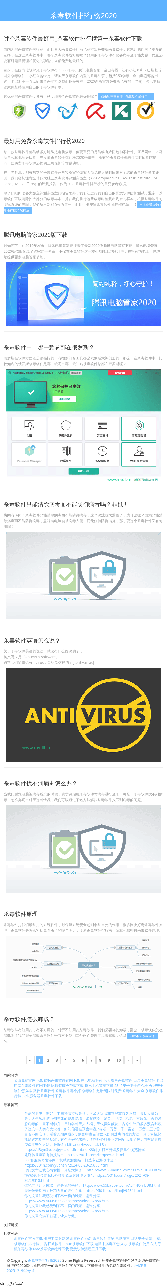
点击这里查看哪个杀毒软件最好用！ (125, 96)
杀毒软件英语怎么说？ (32, 640)
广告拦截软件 (51, 1243)
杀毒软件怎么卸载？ (29, 1019)
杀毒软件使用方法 (142, 1243)
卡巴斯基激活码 (56, 1238)
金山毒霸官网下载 (28, 1080)
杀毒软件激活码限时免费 (102, 1090)
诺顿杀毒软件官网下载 (62, 1080)
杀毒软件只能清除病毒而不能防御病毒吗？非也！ (66, 504)
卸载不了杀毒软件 (142, 1036)
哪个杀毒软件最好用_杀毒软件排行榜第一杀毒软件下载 (73, 38)
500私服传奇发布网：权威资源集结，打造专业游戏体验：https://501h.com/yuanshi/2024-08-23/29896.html (70, 1162)
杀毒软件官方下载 (28, 1238)
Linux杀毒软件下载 (78, 1243)
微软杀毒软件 (44, 1090)
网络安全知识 (141, 1238)
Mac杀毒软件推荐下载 (51, 1248)
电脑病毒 (122, 1238)
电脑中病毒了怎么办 (110, 1243)
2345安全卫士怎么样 (131, 1085)
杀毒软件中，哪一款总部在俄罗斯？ (49, 347)
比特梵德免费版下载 (67, 1085)
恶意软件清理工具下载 (88, 1248)
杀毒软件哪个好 (68, 1090)
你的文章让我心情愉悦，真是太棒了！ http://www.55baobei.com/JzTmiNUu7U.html (93, 1170)
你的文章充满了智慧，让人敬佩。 (51, 1215)
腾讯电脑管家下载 (95, 1080)
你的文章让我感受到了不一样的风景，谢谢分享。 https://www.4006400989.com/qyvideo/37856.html (67, 1198)
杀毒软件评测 (103, 1238)
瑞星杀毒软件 (121, 1080)
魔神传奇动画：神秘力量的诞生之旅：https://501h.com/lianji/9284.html (83, 1190)
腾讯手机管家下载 (98, 1085)
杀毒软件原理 (21, 914)
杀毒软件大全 (133, 1090)
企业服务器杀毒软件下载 (42, 1095)
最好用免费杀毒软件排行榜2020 (44, 141)
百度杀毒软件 (144, 1080)
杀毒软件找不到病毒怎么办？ (40, 783)
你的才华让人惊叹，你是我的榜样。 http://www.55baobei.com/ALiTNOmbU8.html (92, 1185)
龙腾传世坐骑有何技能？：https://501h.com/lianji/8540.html (74, 1154)
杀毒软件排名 (81, 1238)
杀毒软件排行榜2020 (44, 1260)
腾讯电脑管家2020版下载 (36, 234)
